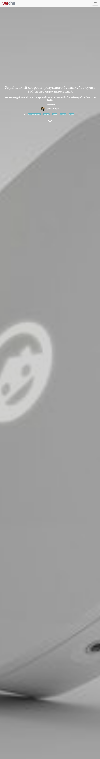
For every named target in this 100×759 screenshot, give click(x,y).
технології (63, 114)
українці (71, 114)
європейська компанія (34, 114)
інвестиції (46, 114)
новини (55, 114)
